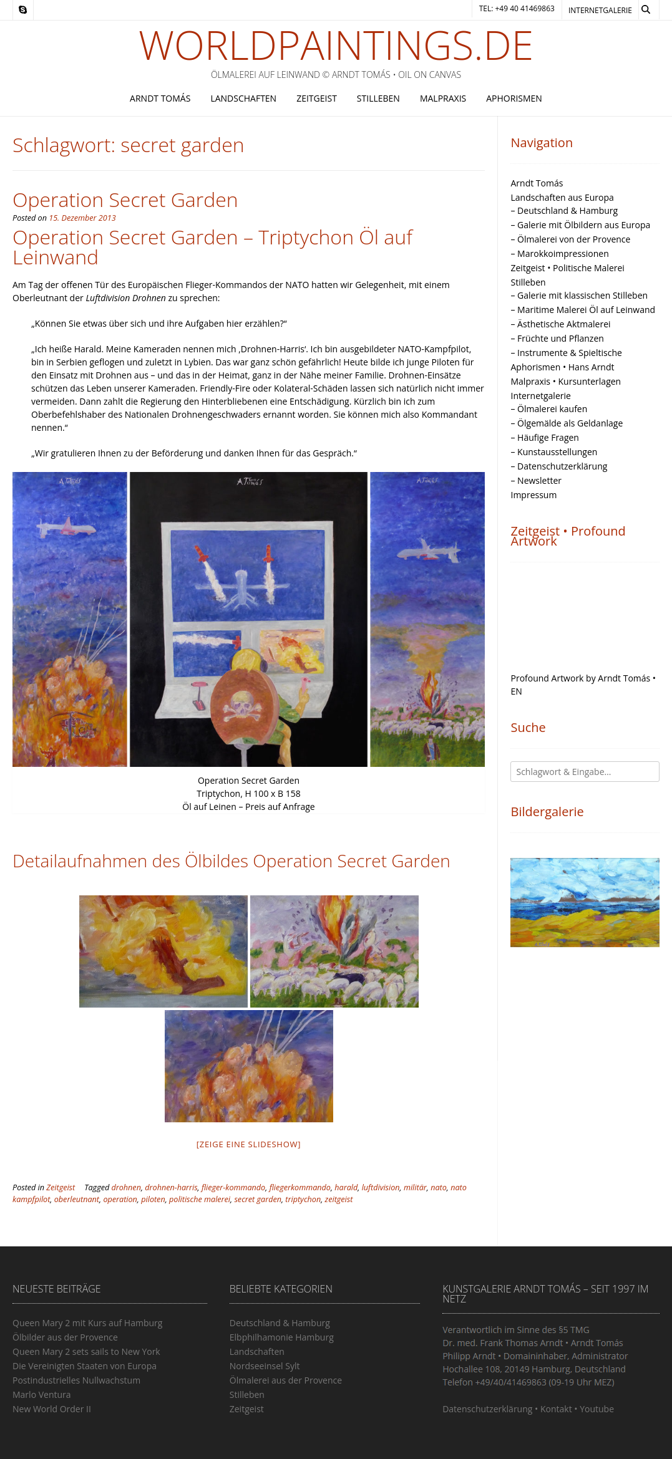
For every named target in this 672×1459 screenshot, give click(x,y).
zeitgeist (339, 1199)
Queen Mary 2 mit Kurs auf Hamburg (87, 1323)
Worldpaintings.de (336, 45)
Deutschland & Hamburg (280, 1323)
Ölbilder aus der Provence (65, 1337)
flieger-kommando (233, 1187)
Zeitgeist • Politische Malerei (567, 268)
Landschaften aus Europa (561, 197)
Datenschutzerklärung (487, 1409)
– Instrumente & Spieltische (565, 353)
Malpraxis (443, 98)
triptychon (303, 1199)
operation (120, 1199)
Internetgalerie (600, 10)
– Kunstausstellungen (553, 452)
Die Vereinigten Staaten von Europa (84, 1366)
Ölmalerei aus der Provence (286, 1380)
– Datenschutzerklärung (558, 466)
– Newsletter (536, 480)
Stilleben (378, 98)
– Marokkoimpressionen (559, 253)
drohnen (126, 1187)
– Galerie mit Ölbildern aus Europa (580, 225)
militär (415, 1187)
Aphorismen (514, 98)
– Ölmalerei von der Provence (570, 239)
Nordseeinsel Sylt (265, 1366)
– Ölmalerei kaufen (548, 409)
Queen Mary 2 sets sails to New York (86, 1351)
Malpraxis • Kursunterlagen (565, 381)
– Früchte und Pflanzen (556, 338)
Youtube (597, 1409)
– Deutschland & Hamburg (564, 210)
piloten (153, 1199)
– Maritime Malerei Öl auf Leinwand (582, 309)
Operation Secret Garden (125, 199)
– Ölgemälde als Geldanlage (566, 423)
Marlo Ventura (41, 1394)
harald (346, 1187)
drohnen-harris (171, 1187)
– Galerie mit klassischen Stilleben (579, 295)
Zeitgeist (316, 98)
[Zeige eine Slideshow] (248, 1144)
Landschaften (243, 98)
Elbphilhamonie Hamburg (282, 1337)
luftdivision (381, 1187)
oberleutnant (76, 1199)
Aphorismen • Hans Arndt (562, 367)
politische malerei (199, 1199)
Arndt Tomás (160, 98)
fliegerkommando (300, 1187)
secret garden (257, 1199)
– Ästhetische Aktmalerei (560, 324)
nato (439, 1187)
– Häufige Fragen (544, 437)
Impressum (533, 495)
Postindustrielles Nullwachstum (76, 1380)
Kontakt (556, 1409)
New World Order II (51, 1409)
